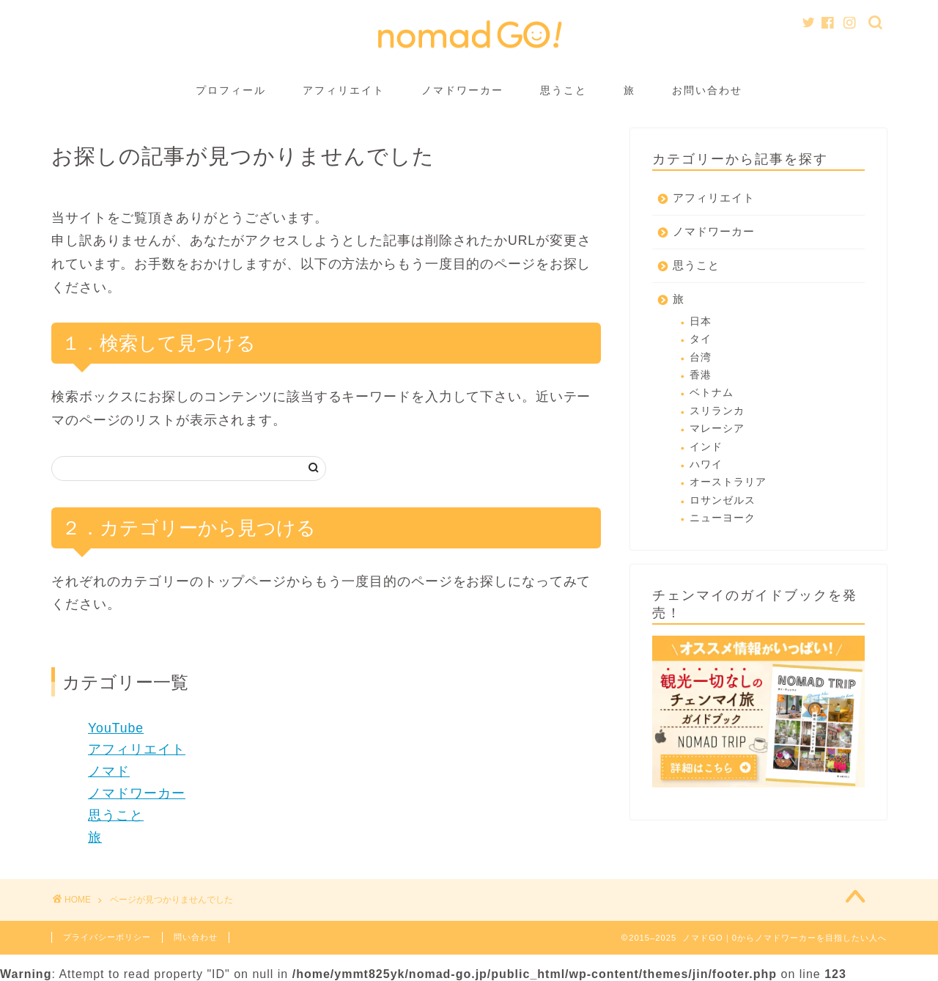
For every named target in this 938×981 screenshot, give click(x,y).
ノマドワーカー (462, 90)
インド (706, 446)
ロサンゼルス (723, 500)
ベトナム (712, 392)
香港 (701, 375)
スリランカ (717, 410)
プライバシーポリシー (107, 937)
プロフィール (231, 90)
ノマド (109, 771)
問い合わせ (196, 937)
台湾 (701, 357)
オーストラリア (728, 482)
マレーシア (717, 428)
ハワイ (706, 464)
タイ (701, 339)
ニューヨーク (723, 517)
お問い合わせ (707, 90)
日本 (701, 321)
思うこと (563, 90)
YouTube (116, 728)
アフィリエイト (344, 90)
